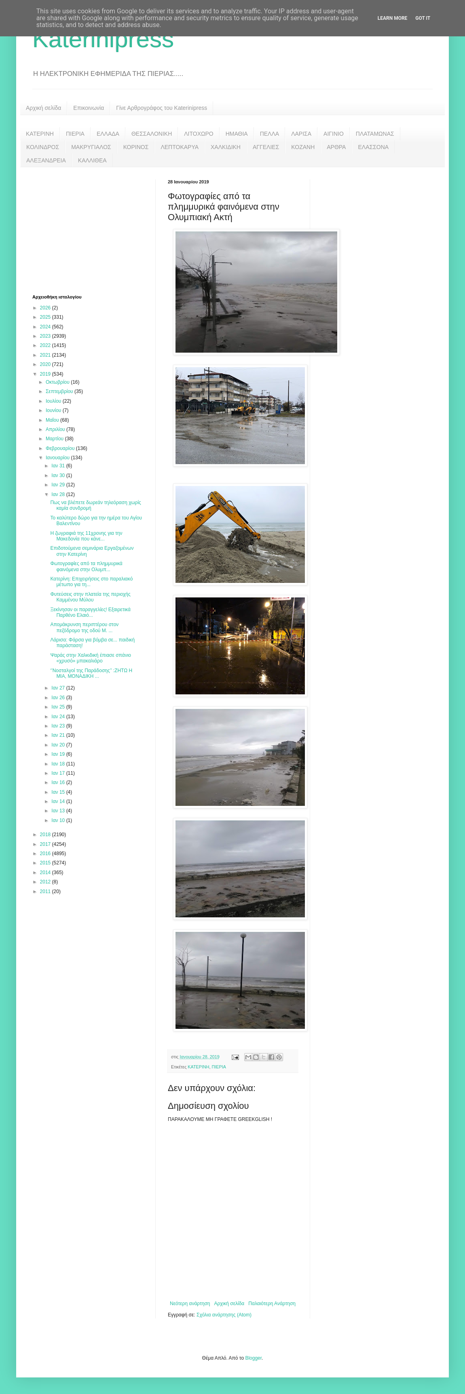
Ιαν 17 (58, 773)
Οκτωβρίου (58, 382)
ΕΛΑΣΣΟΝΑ (373, 147)
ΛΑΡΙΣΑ (301, 133)
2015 (46, 863)
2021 (46, 355)
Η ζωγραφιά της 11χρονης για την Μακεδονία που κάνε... (86, 536)
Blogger (253, 1358)
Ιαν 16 (58, 782)
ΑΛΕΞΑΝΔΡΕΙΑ (46, 160)
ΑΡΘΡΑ (336, 147)
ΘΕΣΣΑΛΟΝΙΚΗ (151, 133)
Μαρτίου (55, 439)
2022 (46, 345)
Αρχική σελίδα (43, 108)
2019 (46, 374)
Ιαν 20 (58, 745)
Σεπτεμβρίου (60, 391)
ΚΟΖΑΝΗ (303, 147)
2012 (46, 882)
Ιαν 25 (58, 707)
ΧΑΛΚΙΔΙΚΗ (226, 147)
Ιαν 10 (58, 820)
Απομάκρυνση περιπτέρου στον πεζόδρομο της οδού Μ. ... (84, 627)
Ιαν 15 (58, 792)
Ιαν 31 (58, 466)
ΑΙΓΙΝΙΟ (333, 133)
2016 (46, 853)
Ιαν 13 (58, 811)
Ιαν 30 (58, 475)
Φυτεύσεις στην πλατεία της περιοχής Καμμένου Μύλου (90, 597)
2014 (46, 872)
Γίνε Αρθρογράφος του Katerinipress (161, 108)
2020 (46, 364)
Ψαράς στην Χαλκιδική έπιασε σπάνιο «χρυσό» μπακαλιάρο (90, 658)
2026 (46, 308)
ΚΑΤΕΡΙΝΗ (40, 133)
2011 (46, 891)
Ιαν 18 (58, 764)
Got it (422, 18)
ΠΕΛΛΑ (269, 133)
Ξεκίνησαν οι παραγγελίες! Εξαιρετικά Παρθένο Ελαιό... (90, 612)
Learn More (393, 18)
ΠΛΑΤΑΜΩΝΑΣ (375, 133)
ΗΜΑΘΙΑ (237, 133)
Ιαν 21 (58, 735)
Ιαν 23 (58, 726)
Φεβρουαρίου (61, 448)
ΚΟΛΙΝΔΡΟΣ (42, 147)
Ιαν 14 (58, 801)
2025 (46, 317)
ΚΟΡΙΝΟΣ (136, 147)
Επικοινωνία (88, 108)
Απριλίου (56, 429)
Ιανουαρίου (58, 457)
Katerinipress (103, 39)
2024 (46, 327)
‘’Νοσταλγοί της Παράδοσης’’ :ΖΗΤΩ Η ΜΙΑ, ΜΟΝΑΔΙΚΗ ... (91, 673)
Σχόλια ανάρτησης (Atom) (224, 1315)
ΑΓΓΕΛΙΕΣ (266, 147)
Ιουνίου (54, 410)
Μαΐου (53, 420)
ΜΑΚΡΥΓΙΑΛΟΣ (91, 147)
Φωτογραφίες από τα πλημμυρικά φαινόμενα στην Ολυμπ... (86, 566)
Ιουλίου (54, 401)
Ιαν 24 (58, 716)
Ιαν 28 (58, 494)
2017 (46, 844)
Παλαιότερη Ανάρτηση (272, 1303)
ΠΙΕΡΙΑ (75, 133)
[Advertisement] (93, 229)
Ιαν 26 (58, 697)
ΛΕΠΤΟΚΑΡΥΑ (180, 147)
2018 (46, 834)
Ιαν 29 (58, 485)
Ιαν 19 (58, 754)
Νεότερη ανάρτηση (190, 1303)
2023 (46, 336)
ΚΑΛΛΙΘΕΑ (92, 160)
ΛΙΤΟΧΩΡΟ (198, 133)
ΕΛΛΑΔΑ (108, 133)
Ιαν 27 (58, 688)
